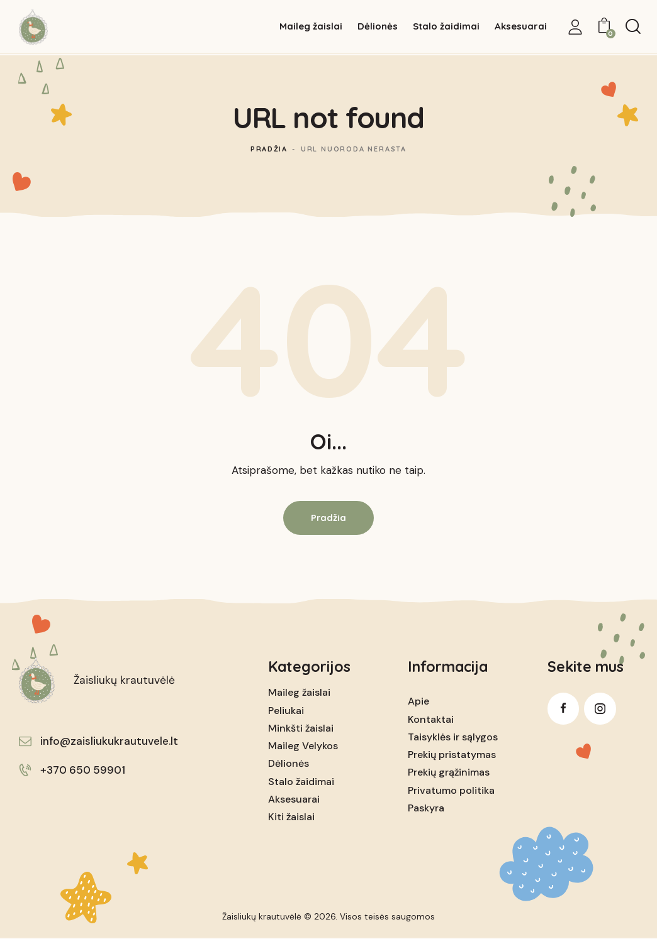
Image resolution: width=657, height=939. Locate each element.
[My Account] (575, 27)
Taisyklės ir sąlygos (453, 737)
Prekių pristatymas (452, 755)
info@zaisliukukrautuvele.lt (109, 742)
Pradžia (269, 149)
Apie (418, 701)
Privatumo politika (451, 790)
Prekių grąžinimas (449, 772)
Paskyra (426, 808)
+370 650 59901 (82, 770)
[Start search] (633, 27)
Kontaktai (431, 720)
